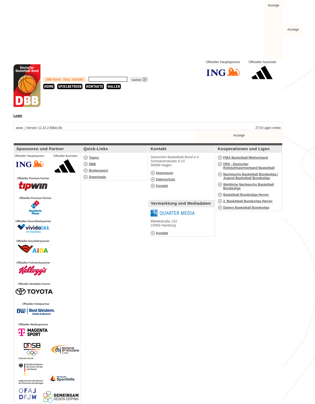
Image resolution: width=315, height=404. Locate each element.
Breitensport (98, 170)
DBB (92, 164)
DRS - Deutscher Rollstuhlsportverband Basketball (248, 166)
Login (17, 116)
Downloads (97, 177)
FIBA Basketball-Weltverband (245, 158)
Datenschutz (165, 179)
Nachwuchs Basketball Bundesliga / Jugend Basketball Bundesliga (250, 176)
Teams (94, 158)
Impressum (164, 173)
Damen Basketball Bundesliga (246, 208)
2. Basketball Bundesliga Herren (247, 201)
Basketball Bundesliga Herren (246, 195)
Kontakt (162, 186)
